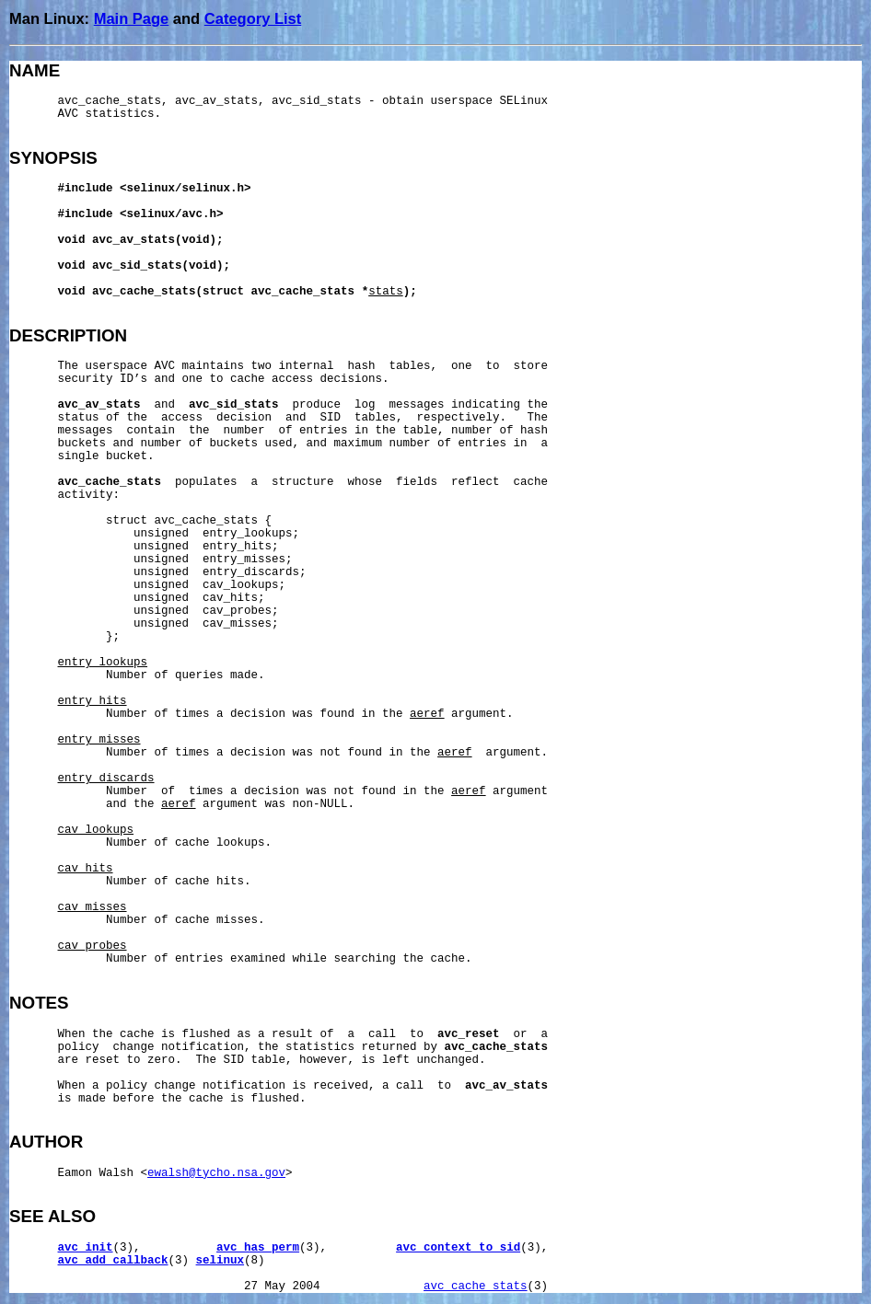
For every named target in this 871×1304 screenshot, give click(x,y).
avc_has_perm (257, 1247)
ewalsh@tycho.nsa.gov (216, 1173)
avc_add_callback (113, 1260)
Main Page (131, 18)
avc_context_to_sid (458, 1247)
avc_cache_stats (476, 1286)
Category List (252, 18)
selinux (220, 1260)
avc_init (85, 1247)
